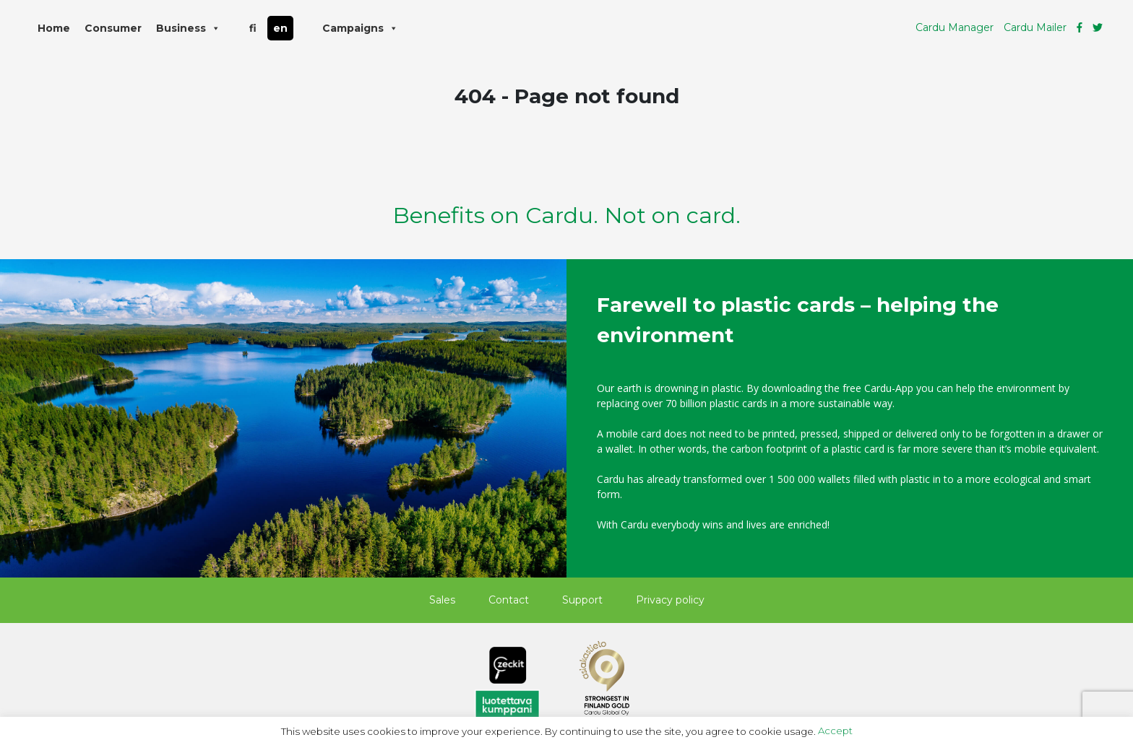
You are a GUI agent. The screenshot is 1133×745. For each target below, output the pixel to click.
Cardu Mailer (1035, 27)
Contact (508, 599)
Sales (442, 599)
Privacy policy (670, 599)
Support (582, 599)
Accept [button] (835, 730)
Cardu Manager (955, 27)
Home (54, 28)
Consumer (113, 28)
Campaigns (360, 28)
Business (188, 28)
